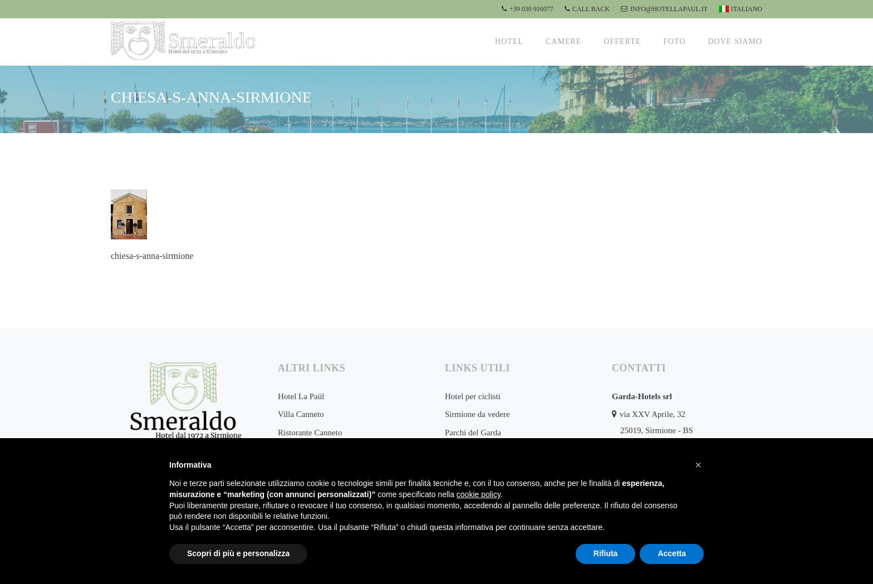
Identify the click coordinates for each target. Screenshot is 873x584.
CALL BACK (587, 9)
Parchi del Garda (473, 432)
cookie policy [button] (479, 494)
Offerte (622, 41)
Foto (674, 41)
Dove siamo (735, 41)
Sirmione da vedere (477, 414)
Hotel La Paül (301, 396)
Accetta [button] (672, 553)
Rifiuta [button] (606, 553)
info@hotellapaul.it (664, 9)
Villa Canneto (301, 414)
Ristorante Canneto (310, 432)
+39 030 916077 (527, 9)
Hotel (509, 41)
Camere (563, 41)
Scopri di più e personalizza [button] (238, 553)
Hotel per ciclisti (473, 396)
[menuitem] (739, 9)
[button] (698, 465)
